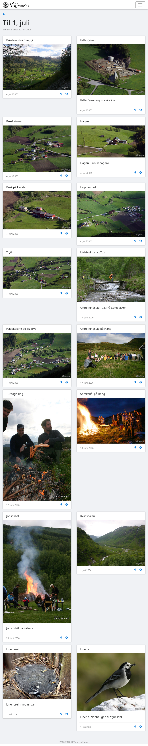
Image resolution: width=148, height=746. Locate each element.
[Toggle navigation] (140, 4)
